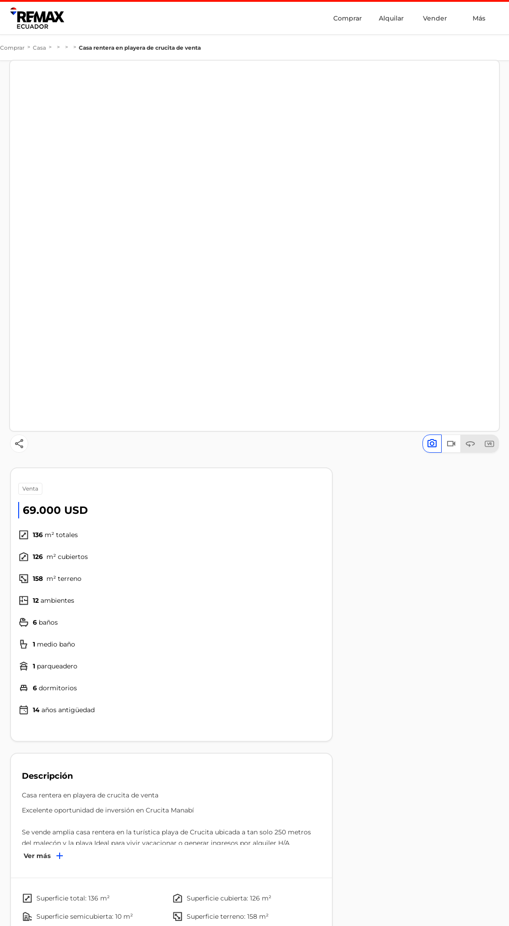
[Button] (19, 444)
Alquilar (391, 18)
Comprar (347, 18)
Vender (435, 18)
